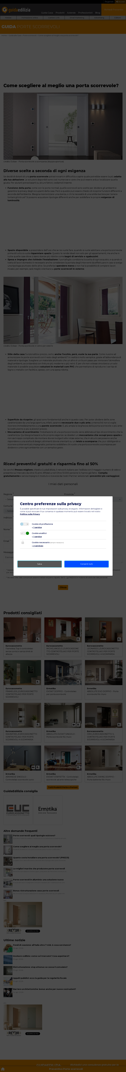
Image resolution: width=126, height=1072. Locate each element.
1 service (37, 527)
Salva (39, 564)
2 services (37, 546)
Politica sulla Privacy (30, 514)
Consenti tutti (86, 564)
